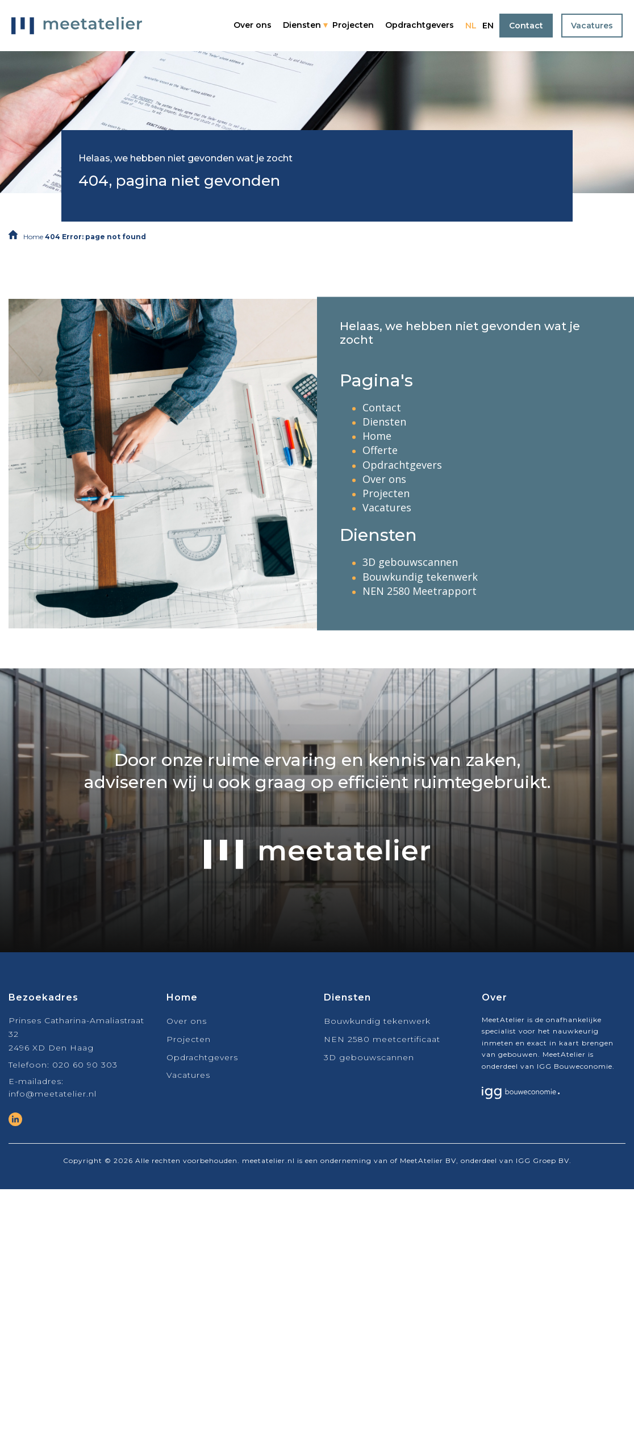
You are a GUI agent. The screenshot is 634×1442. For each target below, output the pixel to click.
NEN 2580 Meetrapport (419, 591)
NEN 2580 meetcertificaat (382, 1039)
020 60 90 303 (85, 1065)
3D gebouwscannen (410, 562)
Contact (526, 25)
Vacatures (592, 25)
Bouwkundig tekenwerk (420, 577)
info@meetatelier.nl (53, 1094)
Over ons (252, 25)
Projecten (353, 25)
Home (33, 236)
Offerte (380, 450)
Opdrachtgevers (419, 25)
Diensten (302, 25)
